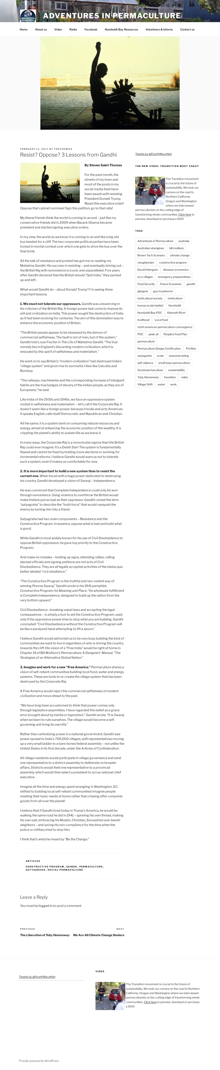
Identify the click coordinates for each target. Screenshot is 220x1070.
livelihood (143, 319)
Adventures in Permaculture (112, 15)
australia (183, 241)
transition (170, 377)
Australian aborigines (150, 248)
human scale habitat (150, 305)
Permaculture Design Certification (159, 348)
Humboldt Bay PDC (149, 312)
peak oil (153, 334)
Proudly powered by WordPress (39, 1060)
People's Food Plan (175, 334)
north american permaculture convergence (164, 327)
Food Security (146, 284)
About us (41, 29)
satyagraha (36, 869)
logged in (46, 906)
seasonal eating (179, 355)
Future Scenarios (170, 284)
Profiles (191, 348)
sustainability (176, 370)
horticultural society (150, 298)
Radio (73, 29)
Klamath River (176, 312)
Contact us (187, 29)
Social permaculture (65, 869)
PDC (140, 334)
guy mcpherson (163, 291)
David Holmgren (147, 269)
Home (23, 29)
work (173, 384)
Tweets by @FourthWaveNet (153, 154)
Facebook (91, 29)
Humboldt (174, 305)
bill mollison (176, 248)
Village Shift (145, 384)
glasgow (142, 291)
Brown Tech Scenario (151, 255)
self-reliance (145, 363)
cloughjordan (145, 262)
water (161, 384)
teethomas (63, 149)
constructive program (45, 866)
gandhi (72, 866)
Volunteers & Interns (159, 29)
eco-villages (145, 276)
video (184, 377)
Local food (161, 319)
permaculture (91, 866)
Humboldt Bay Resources (121, 29)
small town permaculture (174, 363)
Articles (33, 861)
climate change (180, 255)
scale (160, 355)
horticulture (175, 298)
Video (58, 29)
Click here (184, 214)
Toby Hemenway (148, 377)
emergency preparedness (174, 276)
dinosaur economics (176, 269)
